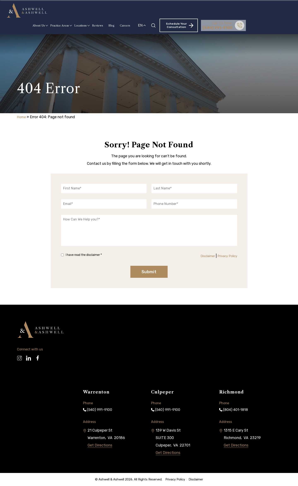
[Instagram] (19, 356)
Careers (166, 10)
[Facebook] (37, 356)
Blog (153, 10)
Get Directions (100, 445)
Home (22, 117)
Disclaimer (201, 256)
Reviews (139, 10)
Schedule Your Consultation (221, 10)
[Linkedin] (28, 356)
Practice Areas (101, 10)
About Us (80, 10)
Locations (122, 10)
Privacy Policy (225, 256)
